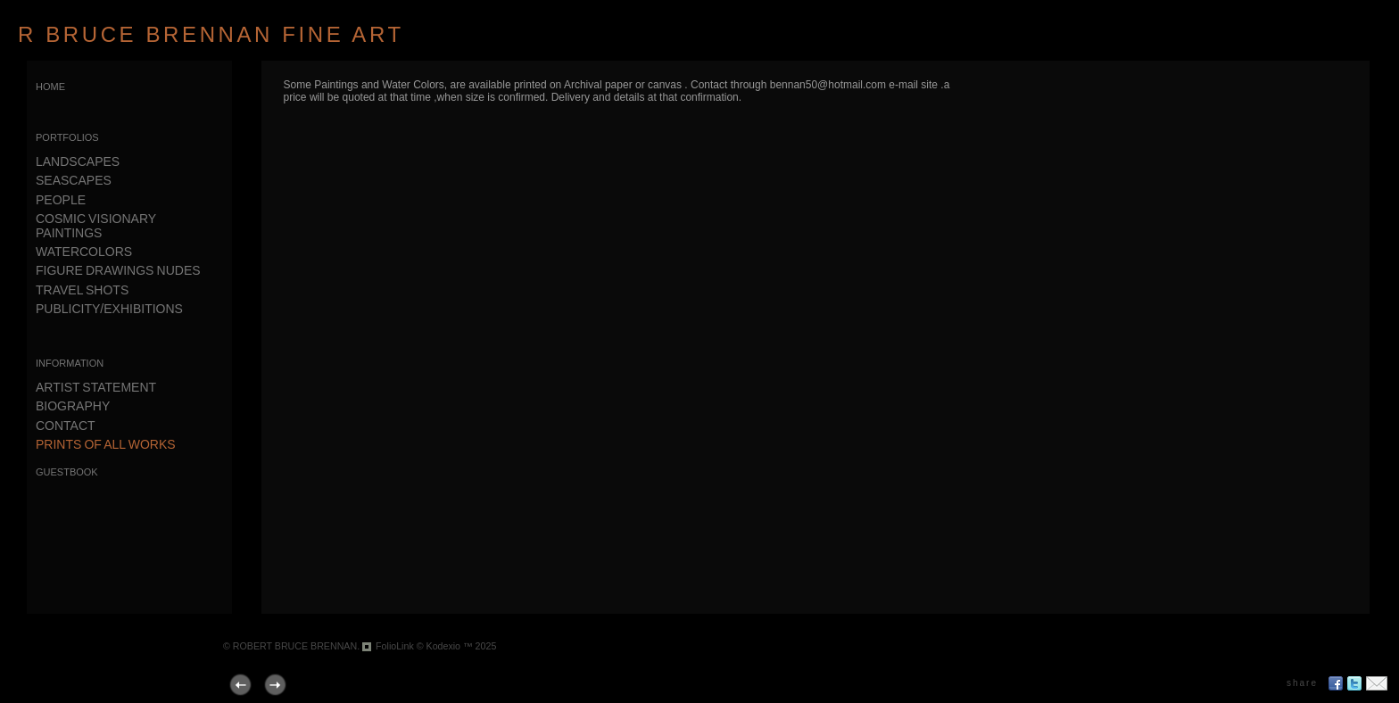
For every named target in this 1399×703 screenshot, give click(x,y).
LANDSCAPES (78, 161)
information (69, 361)
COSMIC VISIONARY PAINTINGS (96, 225)
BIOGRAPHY (73, 406)
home (50, 85)
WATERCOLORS (84, 251)
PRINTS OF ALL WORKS (106, 444)
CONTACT (65, 425)
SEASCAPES (74, 180)
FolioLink (395, 646)
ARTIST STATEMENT (96, 387)
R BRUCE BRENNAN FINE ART (211, 34)
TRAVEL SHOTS (82, 290)
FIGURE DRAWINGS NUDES (118, 270)
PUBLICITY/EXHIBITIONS (109, 309)
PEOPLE (61, 200)
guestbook (67, 470)
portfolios (67, 136)
